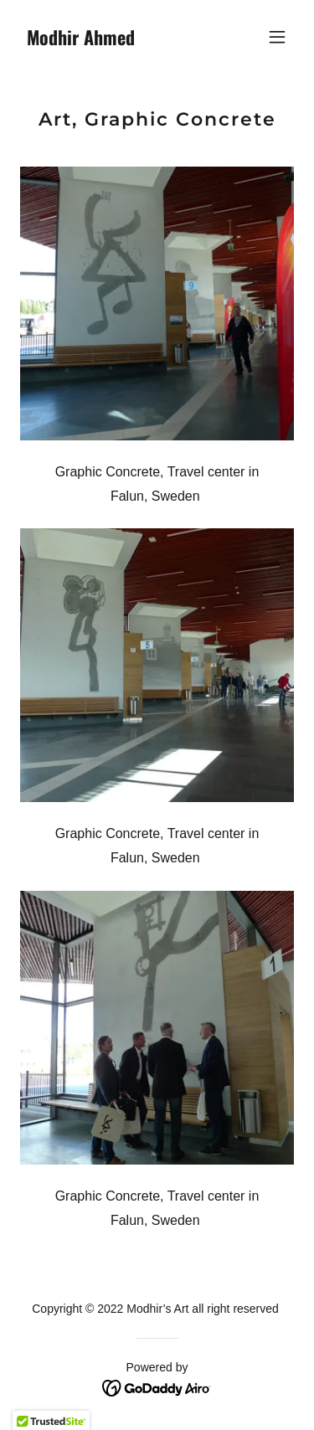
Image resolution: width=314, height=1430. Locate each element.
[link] (116, 40)
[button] (277, 37)
